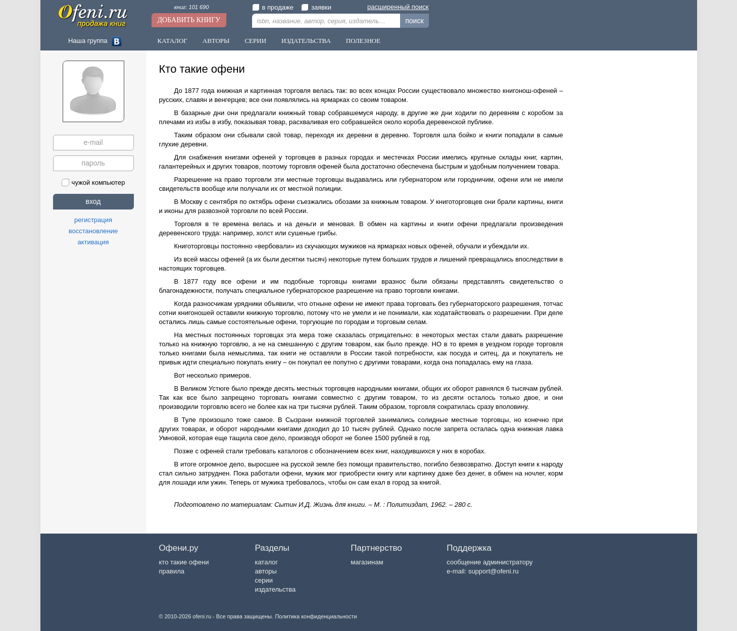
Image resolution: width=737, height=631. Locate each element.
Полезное (363, 40)
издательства (275, 589)
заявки (316, 7)
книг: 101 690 (191, 7)
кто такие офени (184, 562)
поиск (414, 21)
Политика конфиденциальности (316, 616)
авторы (265, 571)
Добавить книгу (189, 20)
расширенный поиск (397, 7)
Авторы (216, 40)
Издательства (306, 40)
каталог (266, 562)
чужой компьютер (93, 182)
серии (263, 580)
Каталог (172, 40)
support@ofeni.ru (493, 571)
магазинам (367, 562)
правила (171, 571)
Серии (255, 40)
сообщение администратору (489, 562)
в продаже (272, 7)
